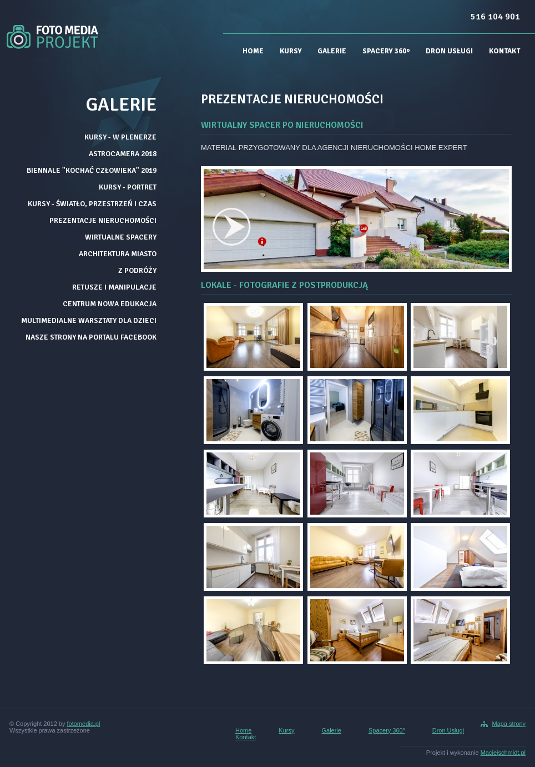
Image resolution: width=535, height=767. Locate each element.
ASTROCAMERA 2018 (123, 153)
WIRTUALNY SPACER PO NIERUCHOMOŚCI (282, 125)
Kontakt (504, 51)
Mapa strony (509, 723)
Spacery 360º (386, 51)
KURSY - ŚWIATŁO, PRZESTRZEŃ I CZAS (92, 203)
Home (253, 51)
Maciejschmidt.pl (503, 752)
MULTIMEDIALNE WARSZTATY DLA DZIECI (89, 320)
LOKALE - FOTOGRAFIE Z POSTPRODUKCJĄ (284, 285)
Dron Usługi (449, 51)
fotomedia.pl (83, 723)
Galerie (331, 51)
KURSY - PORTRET (128, 187)
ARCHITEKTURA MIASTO (118, 253)
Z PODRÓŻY (137, 270)
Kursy (291, 51)
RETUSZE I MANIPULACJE (114, 287)
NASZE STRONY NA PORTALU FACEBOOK (91, 337)
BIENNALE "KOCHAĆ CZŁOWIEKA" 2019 (92, 170)
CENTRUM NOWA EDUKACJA (110, 303)
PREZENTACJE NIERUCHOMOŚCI (103, 220)
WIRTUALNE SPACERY (121, 237)
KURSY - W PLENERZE (120, 137)
